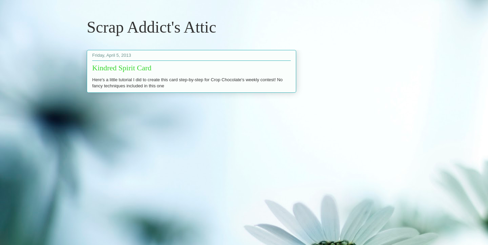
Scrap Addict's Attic (151, 27)
